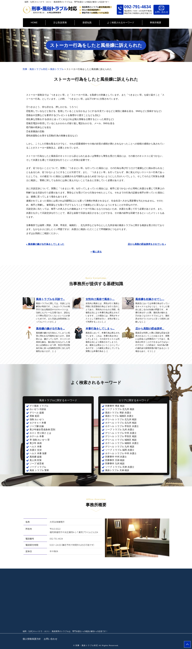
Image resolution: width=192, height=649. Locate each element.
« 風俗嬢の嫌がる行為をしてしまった (45, 244)
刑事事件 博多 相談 (115, 406)
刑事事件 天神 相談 (115, 460)
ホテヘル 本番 (37, 436)
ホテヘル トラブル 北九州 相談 (121, 423)
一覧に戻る (96, 252)
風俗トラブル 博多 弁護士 (118, 412)
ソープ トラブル (38, 467)
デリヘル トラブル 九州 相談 (119, 446)
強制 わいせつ (37, 419)
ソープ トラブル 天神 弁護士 (119, 467)
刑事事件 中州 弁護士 (116, 456)
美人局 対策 (36, 460)
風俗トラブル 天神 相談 (117, 470)
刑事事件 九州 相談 (115, 463)
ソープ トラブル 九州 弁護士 (119, 429)
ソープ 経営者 (37, 463)
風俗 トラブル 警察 (39, 470)
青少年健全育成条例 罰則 (42, 429)
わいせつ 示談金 (38, 409)
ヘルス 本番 (36, 446)
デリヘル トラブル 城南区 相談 (121, 440)
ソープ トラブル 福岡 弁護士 (119, 450)
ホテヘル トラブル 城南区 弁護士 (122, 443)
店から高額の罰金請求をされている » (147, 244)
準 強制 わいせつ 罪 (40, 440)
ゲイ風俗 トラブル (39, 406)
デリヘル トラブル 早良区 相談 (121, 436)
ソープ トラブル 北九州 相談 (119, 409)
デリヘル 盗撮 (37, 412)
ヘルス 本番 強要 (38, 453)
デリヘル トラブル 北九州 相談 (121, 419)
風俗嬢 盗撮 (36, 456)
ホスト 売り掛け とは (40, 433)
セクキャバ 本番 (38, 423)
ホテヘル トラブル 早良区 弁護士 (122, 426)
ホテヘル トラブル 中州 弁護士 (121, 453)
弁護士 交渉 (36, 450)
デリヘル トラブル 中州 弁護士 (121, 433)
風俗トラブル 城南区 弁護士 (119, 416)
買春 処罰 (34, 416)
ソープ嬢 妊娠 (37, 426)
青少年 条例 (36, 443)
